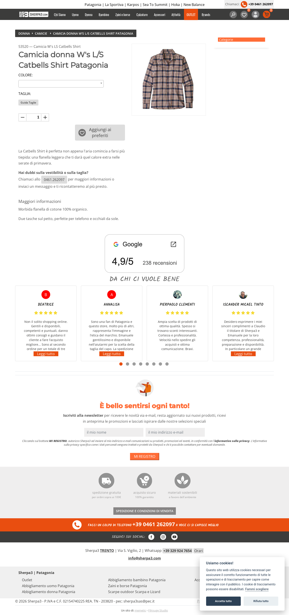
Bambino (104, 14)
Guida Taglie (28, 102)
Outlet (27, 579)
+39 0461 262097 (257, 4)
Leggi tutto (46, 353)
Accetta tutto (223, 601)
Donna (88, 14)
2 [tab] (127, 364)
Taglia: (24, 93)
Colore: (25, 75)
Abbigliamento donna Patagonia (48, 591)
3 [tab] (134, 364)
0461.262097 (54, 179)
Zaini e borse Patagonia (127, 585)
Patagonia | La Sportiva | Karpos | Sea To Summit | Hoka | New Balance (145, 4)
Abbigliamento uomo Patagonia (48, 585)
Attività (175, 14)
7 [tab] (160, 364)
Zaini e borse (122, 14)
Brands (206, 14)
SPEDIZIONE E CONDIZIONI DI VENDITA (144, 511)
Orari (198, 550)
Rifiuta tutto (260, 601)
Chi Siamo (60, 14)
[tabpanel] (46, 323)
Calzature (142, 14)
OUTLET (191, 14)
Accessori (159, 14)
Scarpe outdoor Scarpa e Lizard (134, 591)
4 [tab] (140, 364)
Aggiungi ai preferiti (94, 132)
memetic (140, 610)
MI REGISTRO (144, 456)
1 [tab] (121, 364)
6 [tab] (153, 364)
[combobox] (61, 84)
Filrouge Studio (158, 610)
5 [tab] (147, 364)
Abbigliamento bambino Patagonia (137, 579)
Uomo (75, 14)
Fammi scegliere (257, 589)
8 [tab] (167, 364)
